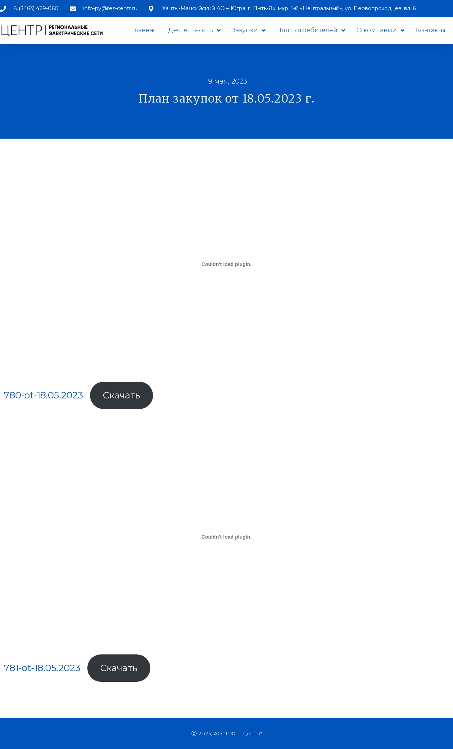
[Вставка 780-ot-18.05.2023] (226, 264)
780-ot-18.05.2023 (43, 395)
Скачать (121, 395)
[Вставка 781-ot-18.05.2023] (226, 537)
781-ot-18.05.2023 (42, 667)
